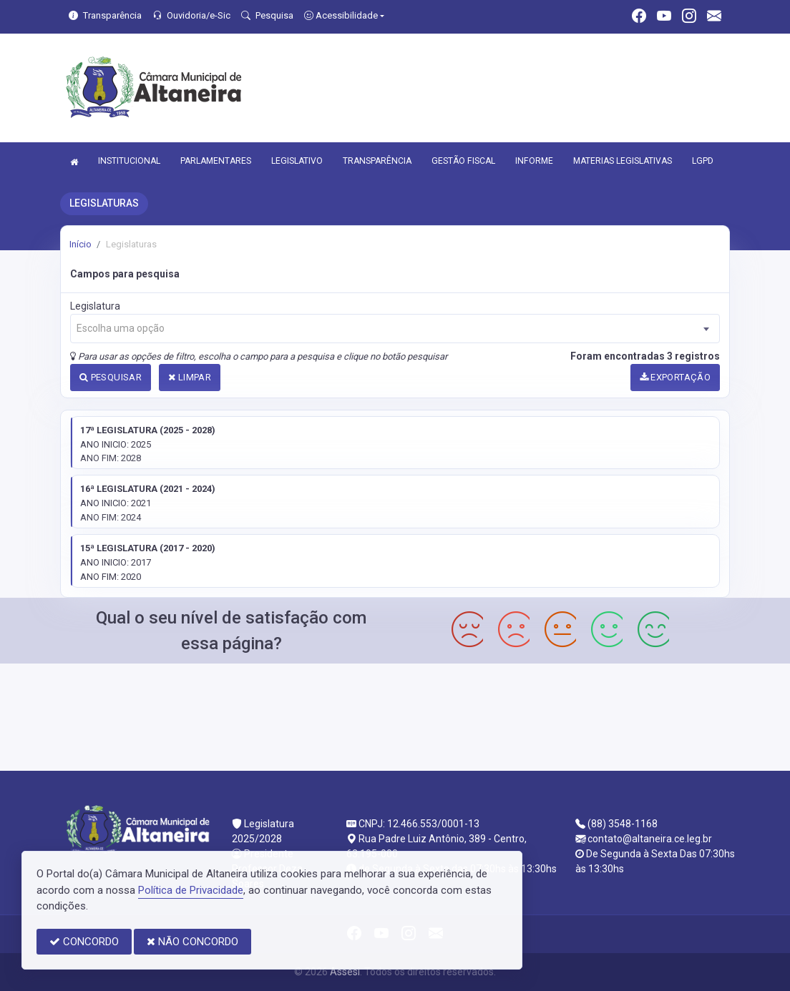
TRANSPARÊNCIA (377, 161)
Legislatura (95, 306)
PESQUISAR (110, 377)
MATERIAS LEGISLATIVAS (622, 161)
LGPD (702, 161)
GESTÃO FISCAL (463, 161)
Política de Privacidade (190, 890)
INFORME (534, 161)
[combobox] (395, 328)
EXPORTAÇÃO (675, 377)
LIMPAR (189, 377)
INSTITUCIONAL (129, 161)
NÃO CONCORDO (192, 941)
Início (80, 244)
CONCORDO (84, 941)
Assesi (345, 971)
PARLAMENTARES (215, 161)
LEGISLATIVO (297, 161)
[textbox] (395, 328)
